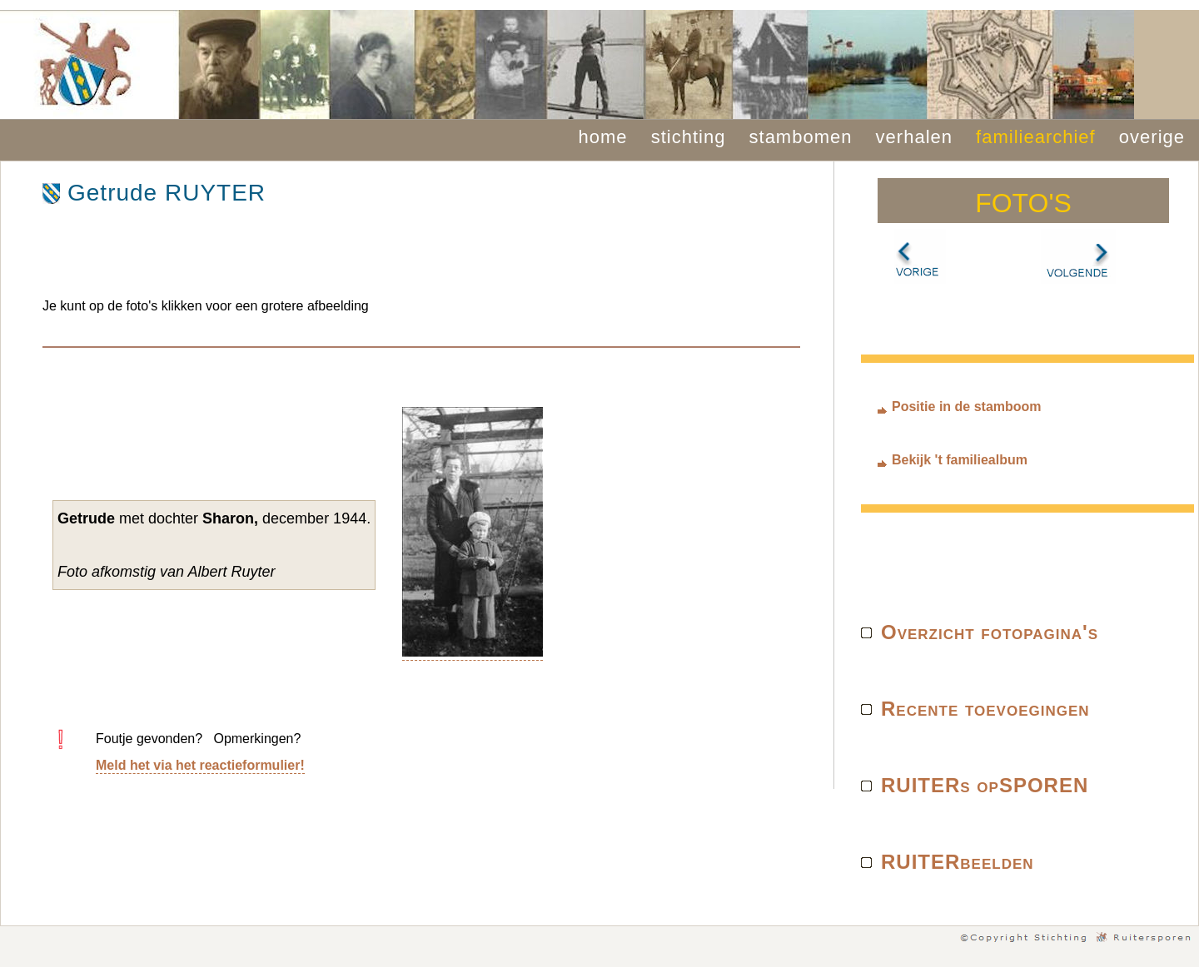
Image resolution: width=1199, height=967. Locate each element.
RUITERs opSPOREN (984, 785)
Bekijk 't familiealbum (959, 460)
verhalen (914, 136)
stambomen (801, 136)
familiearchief (1036, 136)
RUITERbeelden (957, 861)
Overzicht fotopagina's (989, 632)
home (603, 136)
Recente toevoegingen (985, 708)
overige (1152, 136)
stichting (688, 136)
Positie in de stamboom (967, 406)
